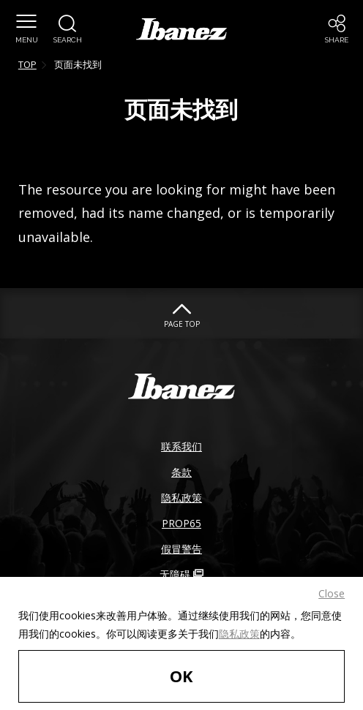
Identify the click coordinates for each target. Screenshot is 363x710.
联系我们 (181, 446)
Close (331, 593)
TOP (27, 64)
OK (181, 676)
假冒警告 (181, 549)
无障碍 (181, 574)
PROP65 (181, 523)
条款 (181, 472)
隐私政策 (239, 634)
